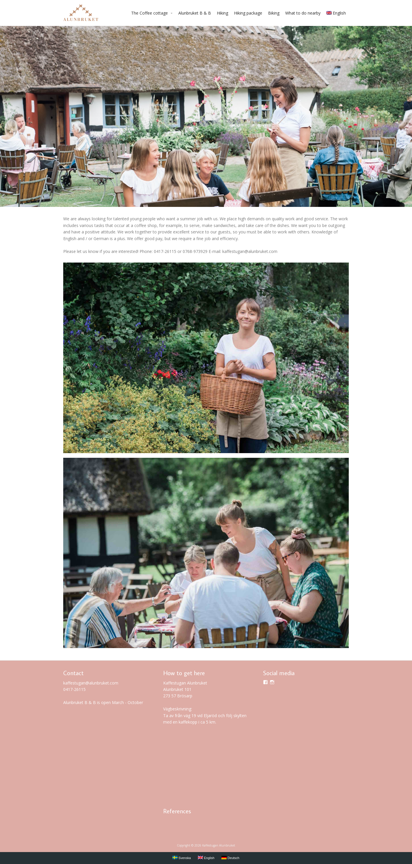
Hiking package (248, 13)
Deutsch (230, 858)
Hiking (222, 13)
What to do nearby (303, 13)
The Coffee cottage (149, 13)
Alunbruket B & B (194, 13)
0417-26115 (74, 689)
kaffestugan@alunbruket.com (90, 683)
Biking (273, 13)
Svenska (181, 858)
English (336, 13)
